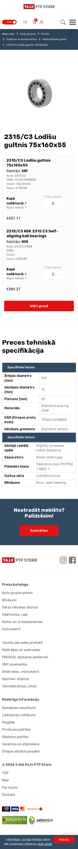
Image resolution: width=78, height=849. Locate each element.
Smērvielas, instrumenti (20, 672)
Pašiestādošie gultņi (54, 39)
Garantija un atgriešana (20, 744)
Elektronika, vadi (15, 615)
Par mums (10, 787)
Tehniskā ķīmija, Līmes (19, 686)
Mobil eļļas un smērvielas (21, 650)
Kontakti (8, 795)
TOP (5, 773)
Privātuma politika (16, 730)
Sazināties (39, 531)
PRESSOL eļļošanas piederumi (25, 657)
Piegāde (8, 722)
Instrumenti (11, 629)
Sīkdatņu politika (15, 737)
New (5, 780)
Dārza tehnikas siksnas (20, 607)
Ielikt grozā (39, 306)
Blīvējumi (9, 600)
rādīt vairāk (45, 844)
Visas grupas (28, 33)
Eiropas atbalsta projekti (21, 751)
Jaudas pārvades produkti (22, 643)
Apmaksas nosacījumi (19, 708)
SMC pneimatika (14, 664)
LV (25, 22)
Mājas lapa (8, 33)
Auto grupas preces (17, 593)
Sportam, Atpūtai (15, 679)
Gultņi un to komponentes (21, 39)
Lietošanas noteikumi (19, 715)
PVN (9, 22)
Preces (45, 33)
